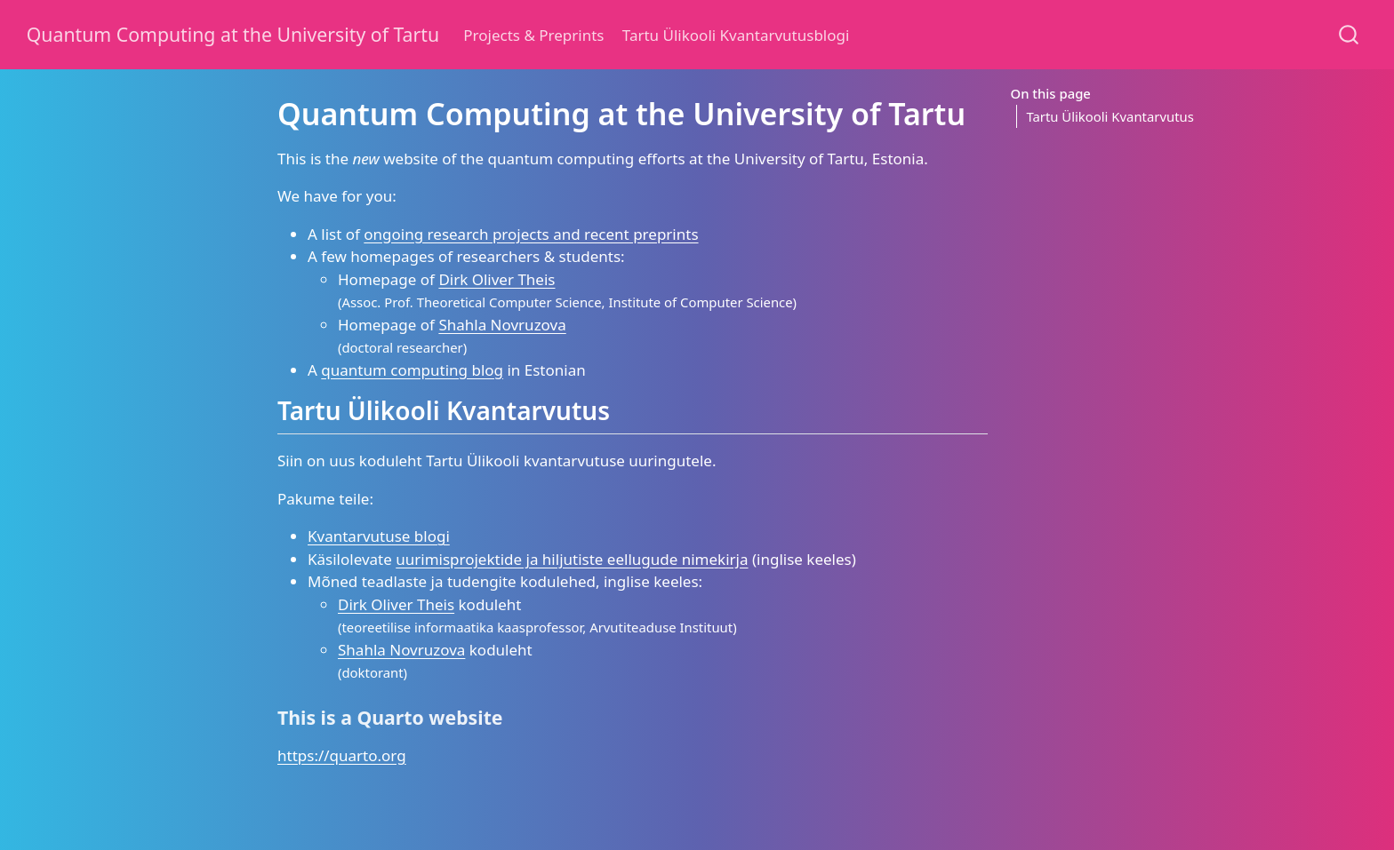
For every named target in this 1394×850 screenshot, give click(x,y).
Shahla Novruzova (501, 324)
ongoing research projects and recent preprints (531, 234)
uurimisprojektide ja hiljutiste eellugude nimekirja (572, 559)
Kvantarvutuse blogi (379, 536)
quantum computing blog (412, 370)
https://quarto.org (341, 755)
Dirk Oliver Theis (496, 279)
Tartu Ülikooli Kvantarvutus (1109, 116)
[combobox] (1349, 34)
